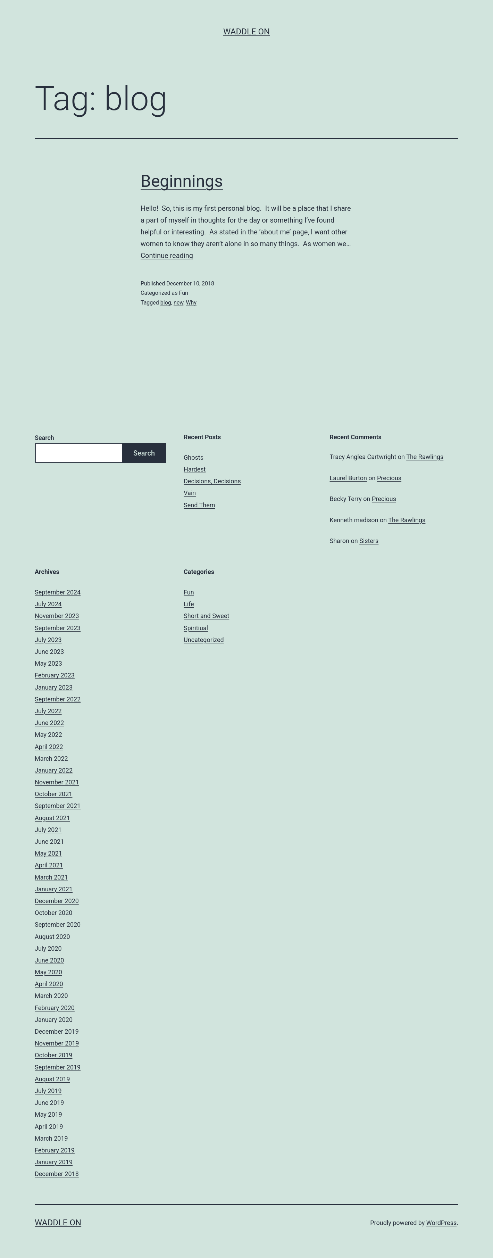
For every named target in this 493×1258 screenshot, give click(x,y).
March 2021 (51, 877)
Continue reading (167, 255)
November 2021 (57, 782)
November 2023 (57, 615)
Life (189, 604)
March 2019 (51, 1138)
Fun (183, 293)
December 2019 (57, 1031)
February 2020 (55, 1007)
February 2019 (55, 1150)
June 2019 (49, 1102)
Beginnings (182, 181)
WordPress (441, 1222)
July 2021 (48, 829)
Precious (389, 478)
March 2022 (51, 758)
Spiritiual (196, 628)
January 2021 (54, 889)
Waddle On (246, 31)
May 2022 (48, 734)
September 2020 (58, 924)
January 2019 (54, 1162)
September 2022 (58, 699)
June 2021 (49, 841)
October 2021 (53, 794)
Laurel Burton (348, 478)
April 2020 (49, 984)
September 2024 (58, 592)
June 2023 (49, 651)
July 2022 (48, 711)
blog (165, 302)
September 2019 (58, 1067)
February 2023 (55, 675)
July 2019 (48, 1090)
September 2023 (58, 628)
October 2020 (53, 912)
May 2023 (48, 663)
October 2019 (53, 1055)
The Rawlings (424, 456)
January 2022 (54, 770)
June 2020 (49, 960)
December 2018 (57, 1173)
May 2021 (48, 853)
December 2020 (57, 901)
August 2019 (52, 1079)
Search (44, 437)
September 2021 (58, 805)
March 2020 (51, 995)
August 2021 (52, 818)
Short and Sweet (206, 615)
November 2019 (57, 1043)
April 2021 (49, 865)
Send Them (199, 505)
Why (191, 302)
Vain (190, 493)
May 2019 (48, 1114)
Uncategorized (204, 639)
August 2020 (52, 936)
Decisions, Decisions (212, 481)
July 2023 (48, 639)
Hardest (195, 469)
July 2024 (48, 604)
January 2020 (54, 1019)
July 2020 (48, 948)
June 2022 (49, 722)
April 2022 (49, 746)
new (178, 302)
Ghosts (193, 457)
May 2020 (48, 972)
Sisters (368, 540)
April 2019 (49, 1126)
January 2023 (54, 687)
